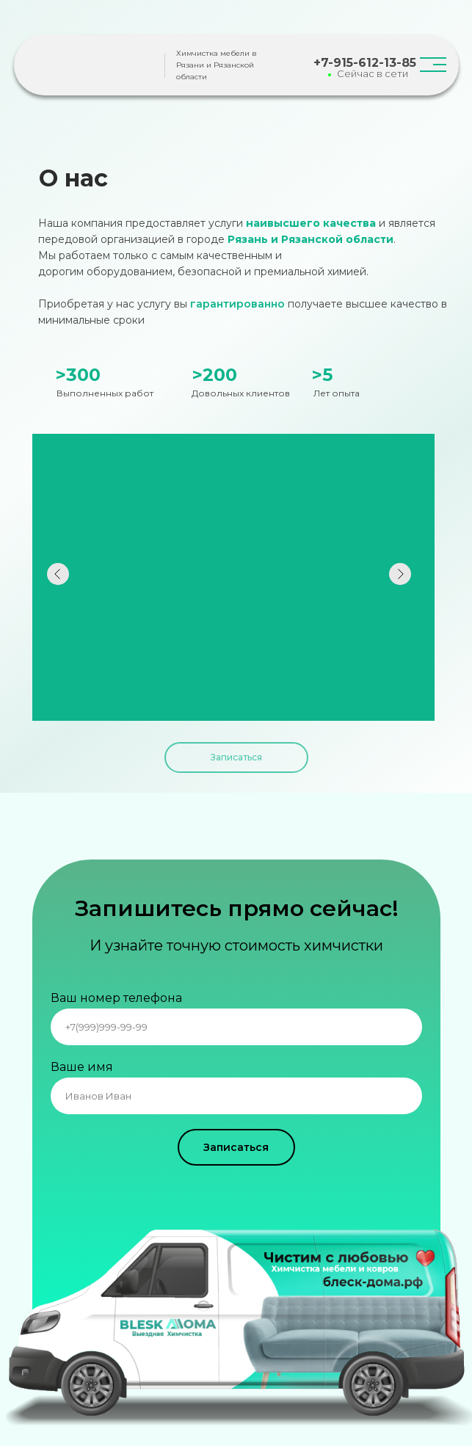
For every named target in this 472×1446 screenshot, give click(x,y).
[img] (101, 66)
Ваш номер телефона (116, 998)
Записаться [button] (236, 757)
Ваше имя (82, 1067)
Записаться (236, 1147)
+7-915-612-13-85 (364, 63)
